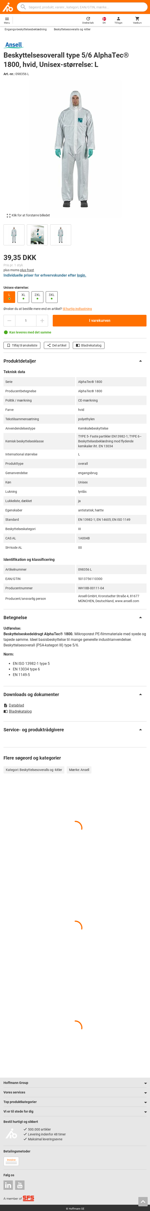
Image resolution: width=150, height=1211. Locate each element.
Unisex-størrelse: (16, 287)
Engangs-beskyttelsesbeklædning (26, 29)
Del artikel (56, 345)
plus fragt (27, 270)
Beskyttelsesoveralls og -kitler (72, 29)
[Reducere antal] (9, 320)
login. (81, 275)
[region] (75, 234)
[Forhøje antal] (42, 320)
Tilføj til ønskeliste (22, 345)
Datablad (13, 705)
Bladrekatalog (88, 345)
